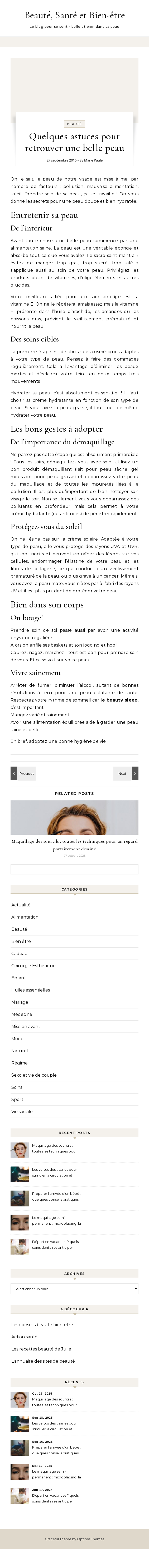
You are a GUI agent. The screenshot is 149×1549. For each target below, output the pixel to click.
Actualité (21, 904)
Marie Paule (93, 160)
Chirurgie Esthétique (33, 965)
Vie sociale (22, 1111)
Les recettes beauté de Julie (41, 1349)
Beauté (74, 124)
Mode (17, 1038)
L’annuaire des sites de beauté (43, 1361)
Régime (19, 1063)
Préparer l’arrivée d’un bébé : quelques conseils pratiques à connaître (56, 1197)
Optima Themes (90, 1539)
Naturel (19, 1050)
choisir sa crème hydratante (42, 400)
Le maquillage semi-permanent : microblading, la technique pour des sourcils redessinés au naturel (56, 1221)
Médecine (21, 1014)
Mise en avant (25, 1026)
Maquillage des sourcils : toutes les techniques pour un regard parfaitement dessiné (54, 1149)
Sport (17, 1099)
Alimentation (25, 917)
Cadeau (19, 953)
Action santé (24, 1336)
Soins (16, 1087)
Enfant (18, 977)
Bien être (21, 941)
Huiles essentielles (30, 990)
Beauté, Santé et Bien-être (75, 15)
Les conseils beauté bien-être (42, 1324)
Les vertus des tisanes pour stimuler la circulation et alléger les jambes (54, 1173)
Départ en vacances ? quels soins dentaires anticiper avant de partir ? (55, 1245)
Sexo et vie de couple (34, 1075)
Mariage (19, 1002)
